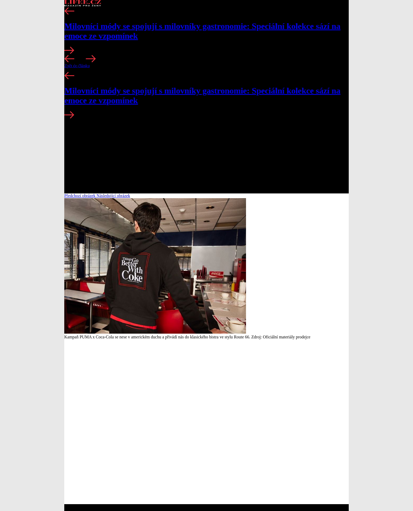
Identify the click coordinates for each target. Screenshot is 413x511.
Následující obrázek (113, 195)
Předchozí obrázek (80, 195)
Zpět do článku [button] (77, 66)
